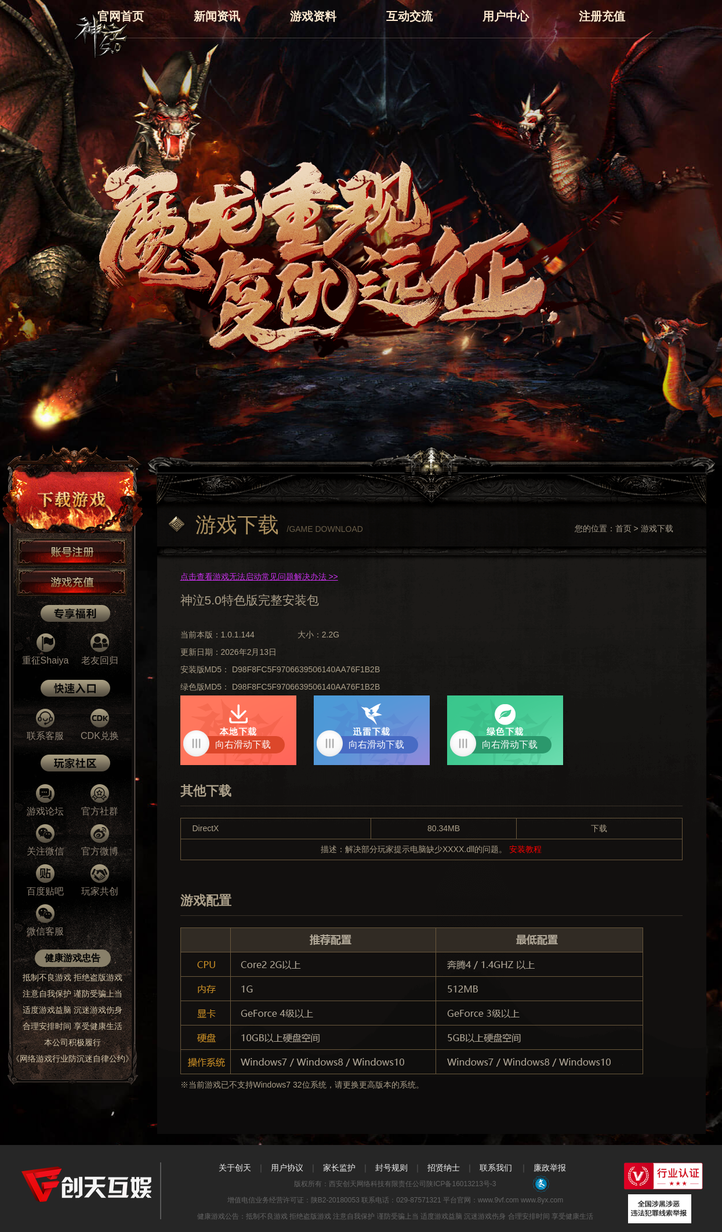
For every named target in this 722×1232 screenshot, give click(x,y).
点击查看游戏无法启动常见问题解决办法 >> (259, 576)
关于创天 (235, 1167)
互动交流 (409, 16)
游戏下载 (657, 528)
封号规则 (391, 1167)
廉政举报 (550, 1167)
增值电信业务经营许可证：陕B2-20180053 (293, 1200)
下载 (599, 828)
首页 (623, 528)
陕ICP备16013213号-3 (461, 1184)
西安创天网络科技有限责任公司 (377, 1184)
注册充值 (602, 16)
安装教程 (524, 849)
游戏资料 (313, 16)
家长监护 (339, 1167)
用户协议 (287, 1167)
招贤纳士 (443, 1167)
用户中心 (505, 16)
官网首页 (120, 16)
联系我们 (496, 1167)
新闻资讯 (217, 16)
